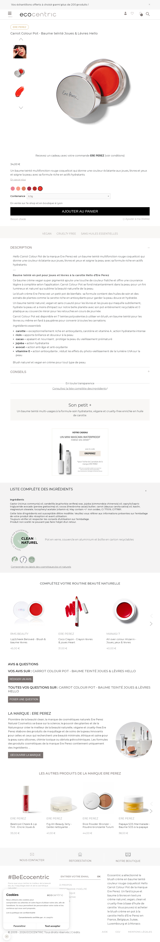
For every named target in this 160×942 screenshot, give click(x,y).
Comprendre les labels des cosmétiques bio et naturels (41, 566)
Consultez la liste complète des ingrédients (79, 388)
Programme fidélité (73, 889)
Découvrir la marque (25, 755)
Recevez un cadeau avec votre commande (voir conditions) (80, 155)
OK (99, 876)
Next (21, 108)
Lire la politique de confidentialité (20, 913)
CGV (117, 931)
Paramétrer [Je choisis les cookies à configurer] (20, 926)
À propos (65, 884)
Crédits (75, 932)
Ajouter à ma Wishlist (137, 218)
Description (21, 247)
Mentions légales (140, 931)
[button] (7, 936)
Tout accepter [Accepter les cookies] (52, 926)
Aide (105, 931)
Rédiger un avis (20, 679)
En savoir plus (18, 179)
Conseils (18, 372)
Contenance (17, 196)
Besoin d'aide (18, 219)
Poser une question (24, 699)
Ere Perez (19, 27)
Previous (21, 39)
